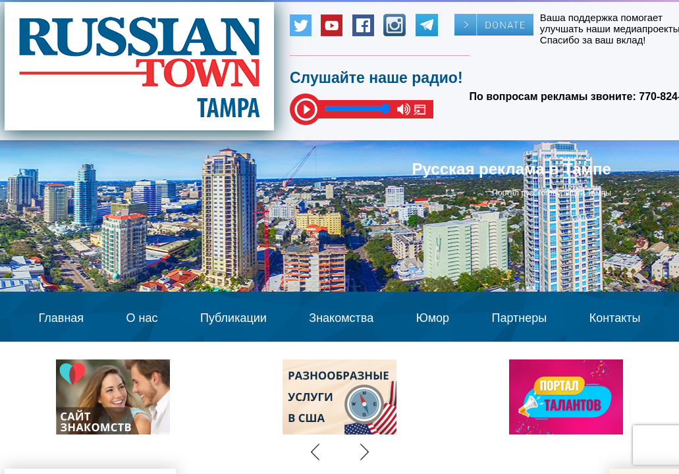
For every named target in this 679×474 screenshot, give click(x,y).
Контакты (615, 318)
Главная (61, 318)
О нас (142, 318)
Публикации (233, 318)
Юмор (432, 318)
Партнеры (519, 318)
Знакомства (341, 318)
